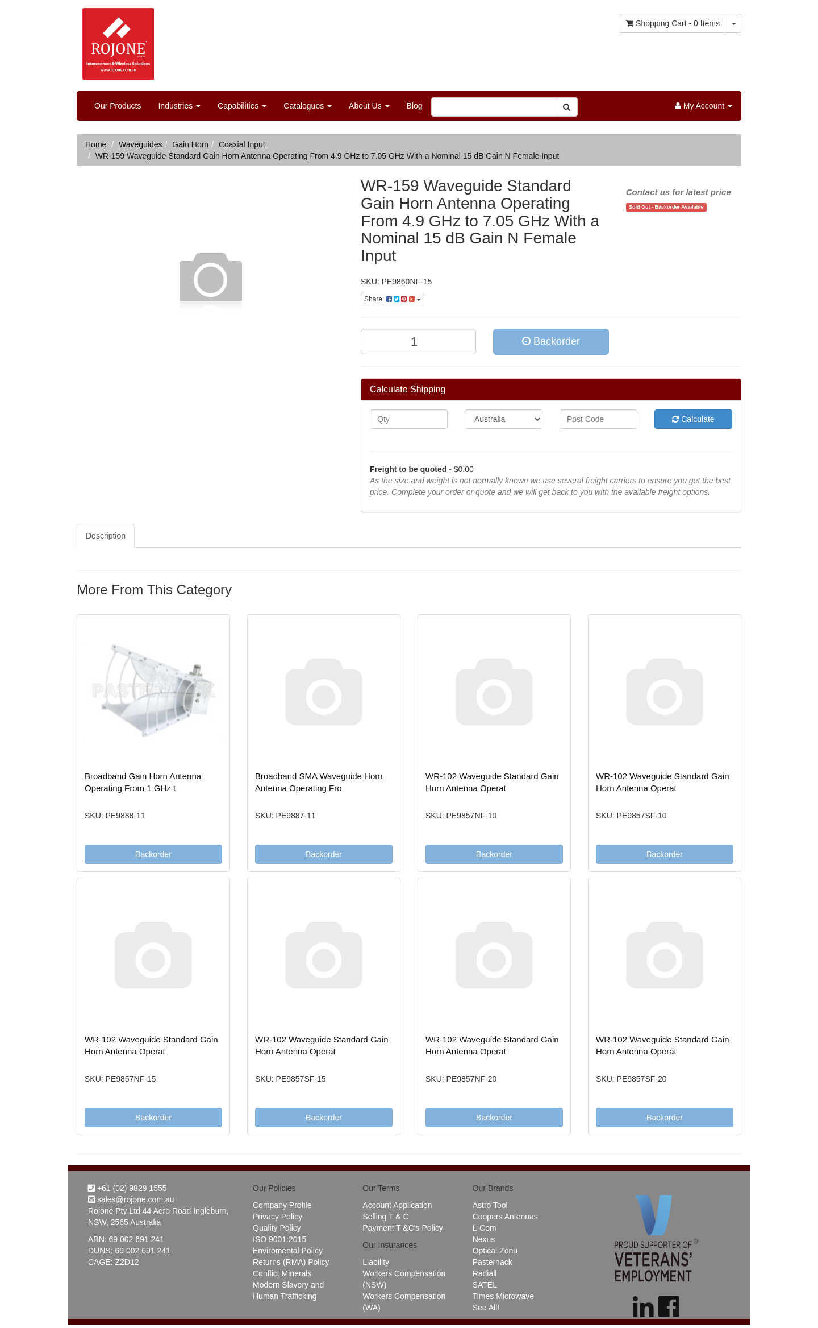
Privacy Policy (277, 1216)
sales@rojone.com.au (131, 1199)
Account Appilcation (397, 1205)
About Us (369, 105)
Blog (415, 105)
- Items (673, 23)
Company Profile (282, 1205)
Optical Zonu (495, 1250)
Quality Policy (277, 1227)
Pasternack (492, 1262)
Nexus (484, 1239)
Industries (179, 105)
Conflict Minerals (282, 1273)
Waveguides (140, 144)
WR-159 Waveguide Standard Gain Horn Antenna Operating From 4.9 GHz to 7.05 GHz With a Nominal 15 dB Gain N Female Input (327, 155)
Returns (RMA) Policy (291, 1262)
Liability (375, 1262)
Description (106, 535)
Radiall (485, 1273)
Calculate (693, 419)
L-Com (484, 1227)
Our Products (117, 105)
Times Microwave (503, 1296)
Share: (392, 299)
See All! (486, 1307)
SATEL (485, 1284)
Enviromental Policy (288, 1250)
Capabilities (242, 105)
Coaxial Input (242, 144)
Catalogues (307, 105)
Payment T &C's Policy (402, 1227)
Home (95, 144)
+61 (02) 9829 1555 (127, 1188)
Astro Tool (490, 1205)
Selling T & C (385, 1216)
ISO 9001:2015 (279, 1239)
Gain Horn (190, 144)
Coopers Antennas (505, 1216)
